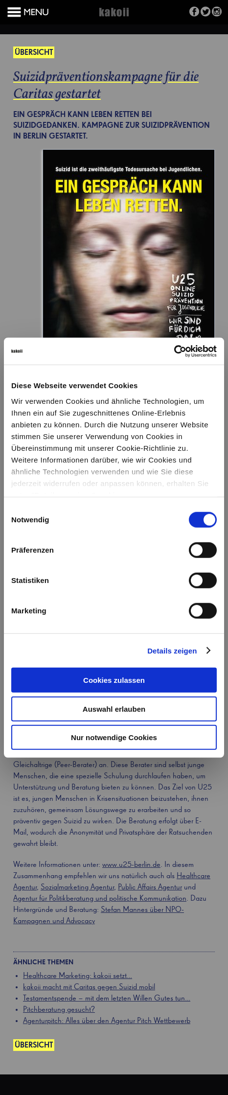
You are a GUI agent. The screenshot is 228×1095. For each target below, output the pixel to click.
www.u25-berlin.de (131, 865)
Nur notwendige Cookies (114, 737)
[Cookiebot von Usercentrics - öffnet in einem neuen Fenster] (174, 351)
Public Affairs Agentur (150, 887)
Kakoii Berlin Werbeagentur (114, 17)
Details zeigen (172, 650)
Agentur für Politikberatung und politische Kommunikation (99, 899)
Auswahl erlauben (114, 708)
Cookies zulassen (114, 680)
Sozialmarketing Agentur (77, 887)
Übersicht (34, 53)
